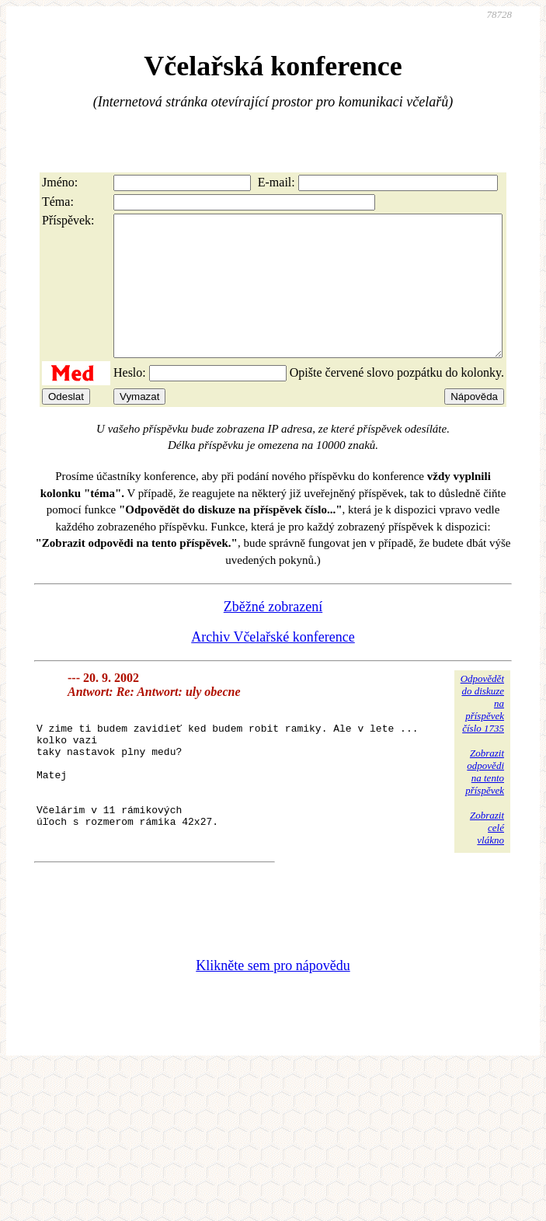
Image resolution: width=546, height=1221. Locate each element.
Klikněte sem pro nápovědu (273, 1019)
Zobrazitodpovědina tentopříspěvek (484, 799)
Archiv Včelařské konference (273, 665)
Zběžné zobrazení (273, 634)
